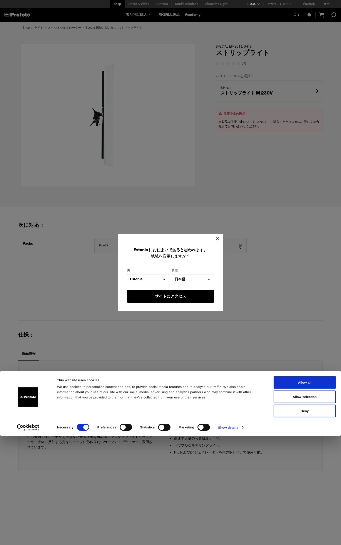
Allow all (304, 491)
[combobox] (148, 279)
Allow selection (305, 506)
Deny (305, 520)
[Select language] (253, 4)
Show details (228, 536)
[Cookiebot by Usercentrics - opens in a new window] (28, 536)
